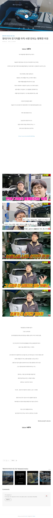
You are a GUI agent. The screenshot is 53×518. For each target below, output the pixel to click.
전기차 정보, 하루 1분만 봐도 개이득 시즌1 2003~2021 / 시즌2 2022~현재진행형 (21, 496)
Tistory (34, 516)
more (49, 469)
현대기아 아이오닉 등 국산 (8, 36)
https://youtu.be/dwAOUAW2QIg (26, 136)
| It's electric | (26, 10)
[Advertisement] (26, 444)
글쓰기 (19, 28)
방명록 (24, 28)
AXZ (26, 516)
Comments (5, 489)
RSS (28, 28)
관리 (33, 28)
